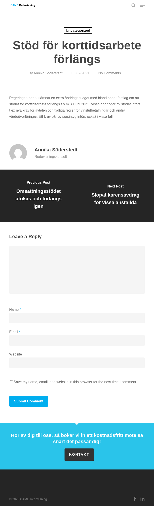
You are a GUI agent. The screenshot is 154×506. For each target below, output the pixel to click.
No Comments (109, 73)
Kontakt (79, 454)
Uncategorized (78, 30)
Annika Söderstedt (48, 73)
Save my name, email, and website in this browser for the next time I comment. (75, 382)
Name (15, 309)
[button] (142, 5)
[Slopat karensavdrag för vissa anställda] (115, 196)
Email (15, 332)
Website (15, 354)
